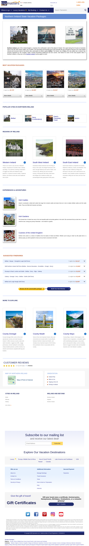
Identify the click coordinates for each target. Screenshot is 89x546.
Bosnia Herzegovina (30, 544)
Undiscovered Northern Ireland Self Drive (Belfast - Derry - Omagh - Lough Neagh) (34, 84)
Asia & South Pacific (45, 459)
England (49, 399)
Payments (66, 473)
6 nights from (74, 281)
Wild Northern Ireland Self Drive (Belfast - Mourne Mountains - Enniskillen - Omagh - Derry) (29, 266)
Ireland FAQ (52, 376)
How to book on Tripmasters (44, 482)
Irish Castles (23, 200)
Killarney (7, 399)
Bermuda (15, 544)
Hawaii (40, 461)
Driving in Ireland (53, 384)
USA (77, 459)
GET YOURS (61, 504)
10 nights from (74, 266)
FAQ (38, 485)
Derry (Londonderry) (37, 118)
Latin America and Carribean (40, 541)
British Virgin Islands (49, 544)
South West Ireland (41, 162)
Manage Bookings (42, 473)
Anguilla (25, 543)
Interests (39, 488)
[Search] (68, 10)
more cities (8, 405)
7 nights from (74, 261)
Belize (10, 544)
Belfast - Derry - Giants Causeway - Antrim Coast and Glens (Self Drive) (54, 84)
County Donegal (9, 334)
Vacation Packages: (9, 539)
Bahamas (69, 543)
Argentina (41, 543)
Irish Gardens (24, 216)
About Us (13, 473)
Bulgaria (57, 544)
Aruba (49, 543)
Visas (38, 479)
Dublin (6, 397)
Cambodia (62, 544)
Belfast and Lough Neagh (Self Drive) (15, 281)
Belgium (7, 544)
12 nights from (74, 271)
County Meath (39, 334)
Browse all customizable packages (31, 288)
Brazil (43, 544)
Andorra (21, 543)
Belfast (13, 118)
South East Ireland (70, 162)
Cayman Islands (79, 544)
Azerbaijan (63, 543)
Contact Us (13, 476)
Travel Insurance (41, 476)
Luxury (12, 459)
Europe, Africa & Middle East (16, 541)
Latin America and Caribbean (63, 459)
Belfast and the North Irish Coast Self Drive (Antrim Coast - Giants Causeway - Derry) (12, 84)
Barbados (78, 543)
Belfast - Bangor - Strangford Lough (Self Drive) (17, 261)
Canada (48, 461)
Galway (7, 401)
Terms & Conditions (16, 479)
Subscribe (57, 443)
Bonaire (23, 544)
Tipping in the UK (53, 382)
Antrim (77, 118)
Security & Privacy (15, 482)
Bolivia (19, 544)
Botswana (38, 544)
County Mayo (68, 334)
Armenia (46, 543)
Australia (54, 543)
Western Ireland (9, 162)
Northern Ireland (30, 54)
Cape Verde (72, 544)
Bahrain (73, 543)
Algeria (16, 543)
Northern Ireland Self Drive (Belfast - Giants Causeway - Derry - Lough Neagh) (76, 84)
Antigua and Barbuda (33, 543)
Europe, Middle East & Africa (27, 459)
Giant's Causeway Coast (57, 118)
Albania (12, 543)
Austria (58, 543)
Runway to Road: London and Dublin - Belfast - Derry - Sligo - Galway (23, 271)
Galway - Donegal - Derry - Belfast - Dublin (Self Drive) (19, 276)
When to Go (52, 379)
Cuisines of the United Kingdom (31, 233)
